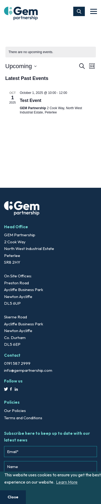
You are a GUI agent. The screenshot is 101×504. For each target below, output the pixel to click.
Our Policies (15, 410)
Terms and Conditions (23, 417)
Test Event (30, 100)
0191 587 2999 (17, 363)
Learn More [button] (67, 482)
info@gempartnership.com (28, 370)
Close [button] (13, 497)
